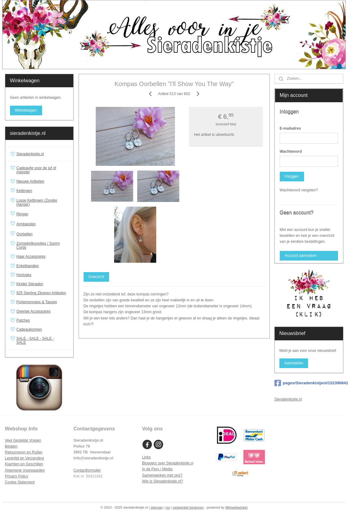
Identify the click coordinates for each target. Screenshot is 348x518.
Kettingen (43, 191)
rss (167, 507)
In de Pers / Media (157, 469)
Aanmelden (293, 363)
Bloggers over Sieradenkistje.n (167, 463)
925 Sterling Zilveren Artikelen (41, 293)
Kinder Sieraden (30, 284)
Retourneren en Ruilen (24, 452)
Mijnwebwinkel (236, 507)
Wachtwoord (291, 151)
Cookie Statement (20, 482)
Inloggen (292, 176)
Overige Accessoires (34, 311)
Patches (23, 320)
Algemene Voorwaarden (25, 470)
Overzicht (96, 277)
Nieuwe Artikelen (30, 181)
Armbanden (43, 224)
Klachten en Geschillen (24, 464)
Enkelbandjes (28, 266)
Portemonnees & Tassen (37, 302)
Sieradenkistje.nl (30, 154)
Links (146, 457)
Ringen (43, 214)
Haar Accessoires (31, 256)
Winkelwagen (26, 110)
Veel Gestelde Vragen (23, 440)
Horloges (24, 275)
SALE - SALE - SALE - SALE (43, 340)
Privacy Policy (16, 476)
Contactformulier (87, 470)
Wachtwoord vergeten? (299, 190)
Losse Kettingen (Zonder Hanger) (37, 202)
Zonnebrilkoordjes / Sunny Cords (38, 245)
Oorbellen (43, 234)
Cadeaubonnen (29, 329)
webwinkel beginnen (188, 507)
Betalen (11, 446)
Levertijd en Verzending (24, 458)
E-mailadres (290, 128)
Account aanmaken (301, 255)
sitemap (157, 507)
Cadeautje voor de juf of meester (36, 170)
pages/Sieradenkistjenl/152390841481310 (308, 383)
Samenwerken (154, 475)
